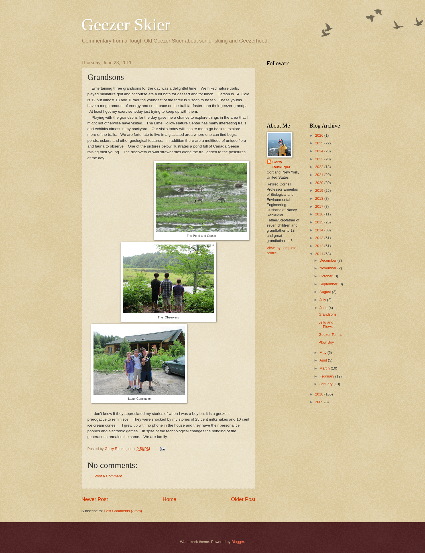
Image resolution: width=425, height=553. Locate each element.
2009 (319, 402)
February (327, 376)
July (323, 300)
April (324, 360)
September (329, 284)
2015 (319, 222)
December (328, 260)
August (326, 292)
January (327, 384)
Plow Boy (326, 342)
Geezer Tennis (330, 334)
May (324, 352)
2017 (319, 206)
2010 (319, 394)
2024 (319, 151)
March (325, 368)
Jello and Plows (326, 324)
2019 (319, 190)
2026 (319, 135)
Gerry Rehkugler (281, 164)
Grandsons (328, 314)
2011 (319, 254)
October (327, 276)
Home (169, 499)
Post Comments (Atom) (123, 511)
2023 (319, 159)
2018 (319, 198)
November (328, 268)
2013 (319, 238)
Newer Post (95, 499)
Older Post (243, 499)
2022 (319, 167)
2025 (319, 143)
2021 (319, 175)
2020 (319, 183)
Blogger (237, 542)
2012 (319, 246)
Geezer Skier (126, 24)
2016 (319, 214)
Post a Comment (108, 476)
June (324, 308)
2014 (319, 230)
